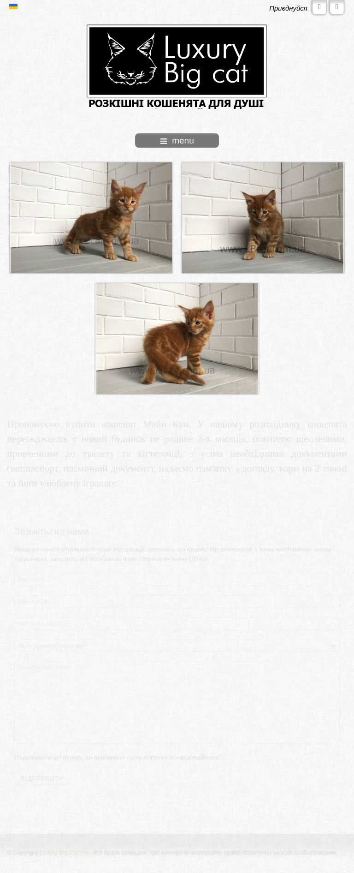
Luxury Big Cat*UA (64, 852)
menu (177, 140)
